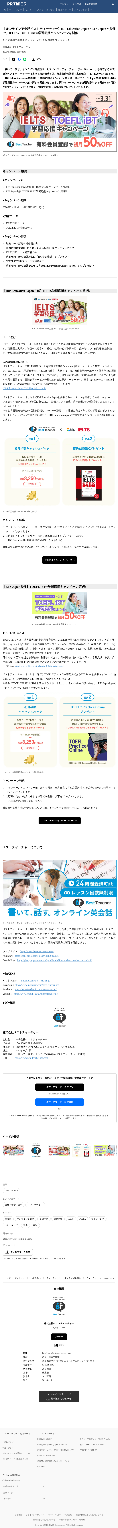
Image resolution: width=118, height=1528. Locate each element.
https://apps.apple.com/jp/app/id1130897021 (37, 956)
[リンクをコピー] (38, 59)
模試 (35, 1225)
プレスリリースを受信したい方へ (16, 1453)
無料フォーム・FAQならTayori (92, 1444)
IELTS (71, 1219)
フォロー (59, 1336)
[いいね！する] (5, 59)
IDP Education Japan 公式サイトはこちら (24, 388)
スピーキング (11, 1225)
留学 (25, 1225)
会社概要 (18, 1514)
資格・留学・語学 (13, 1205)
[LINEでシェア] (24, 59)
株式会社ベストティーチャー (45, 1278)
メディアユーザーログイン (59, 1087)
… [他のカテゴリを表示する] (91, 9)
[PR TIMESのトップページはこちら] (16, 4)
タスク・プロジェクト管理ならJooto (95, 1439)
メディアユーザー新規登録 (59, 1102)
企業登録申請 (90, 4)
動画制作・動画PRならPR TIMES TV (52, 1444)
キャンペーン (11, 1190)
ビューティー (64, 9)
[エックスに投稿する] (13, 59)
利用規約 (68, 1514)
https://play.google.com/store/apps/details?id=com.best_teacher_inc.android (54, 960)
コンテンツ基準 (54, 1514)
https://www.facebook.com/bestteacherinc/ (36, 989)
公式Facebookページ (11, 1480)
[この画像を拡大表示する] (13, 1150)
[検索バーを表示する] (113, 4)
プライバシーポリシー (35, 1514)
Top (4, 9)
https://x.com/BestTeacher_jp (35, 980)
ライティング (97, 1219)
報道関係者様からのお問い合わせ (89, 1514)
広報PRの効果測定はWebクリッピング (53, 1461)
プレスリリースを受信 (70, 4)
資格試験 (58, 1219)
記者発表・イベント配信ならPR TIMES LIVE (55, 1450)
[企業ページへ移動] (59, 1307)
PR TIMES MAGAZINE (46, 1455)
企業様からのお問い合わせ (44, 1519)
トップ (7, 1278)
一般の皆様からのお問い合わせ (72, 1519)
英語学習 (44, 1219)
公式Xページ (7, 1493)
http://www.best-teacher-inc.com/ (56, 1353)
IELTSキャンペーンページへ (60, 560)
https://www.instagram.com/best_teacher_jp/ (37, 985)
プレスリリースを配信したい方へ (16, 1459)
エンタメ (50, 9)
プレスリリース (21, 1278)
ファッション (80, 9)
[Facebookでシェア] (19, 59)
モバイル (29, 9)
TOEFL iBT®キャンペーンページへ (59, 820)
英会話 (8, 1219)
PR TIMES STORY (44, 1439)
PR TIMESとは (8, 1442)
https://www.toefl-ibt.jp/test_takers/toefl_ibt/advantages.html (39, 666)
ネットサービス (35, 1205)
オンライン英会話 (25, 1219)
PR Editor (41, 1466)
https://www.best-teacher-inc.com (36, 951)
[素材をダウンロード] (33, 59)
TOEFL (82, 1219)
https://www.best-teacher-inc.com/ (17, 1239)
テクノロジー (15, 9)
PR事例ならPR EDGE (88, 1450)
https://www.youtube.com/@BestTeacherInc (36, 994)
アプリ (40, 9)
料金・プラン (8, 1447)
